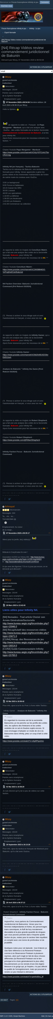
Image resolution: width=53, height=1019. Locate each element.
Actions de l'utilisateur (41, 67)
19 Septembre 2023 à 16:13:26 (18, 845)
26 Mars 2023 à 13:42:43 (15, 605)
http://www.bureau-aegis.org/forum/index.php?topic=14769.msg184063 (23, 558)
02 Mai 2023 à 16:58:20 (15, 787)
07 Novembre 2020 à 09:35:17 (18, 533)
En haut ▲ (49, 1016)
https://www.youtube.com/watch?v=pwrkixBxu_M (23, 977)
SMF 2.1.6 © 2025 (6, 1016)
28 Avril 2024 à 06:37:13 (15, 902)
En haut (4, 1000)
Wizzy (8, 77)
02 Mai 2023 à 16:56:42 (15, 701)
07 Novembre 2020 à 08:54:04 (18, 102)
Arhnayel (10, 506)
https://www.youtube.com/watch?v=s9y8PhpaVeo (23, 741)
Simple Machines (19, 1016)
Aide (43, 1016)
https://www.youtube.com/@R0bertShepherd (21, 440)
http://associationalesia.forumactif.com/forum (22, 562)
